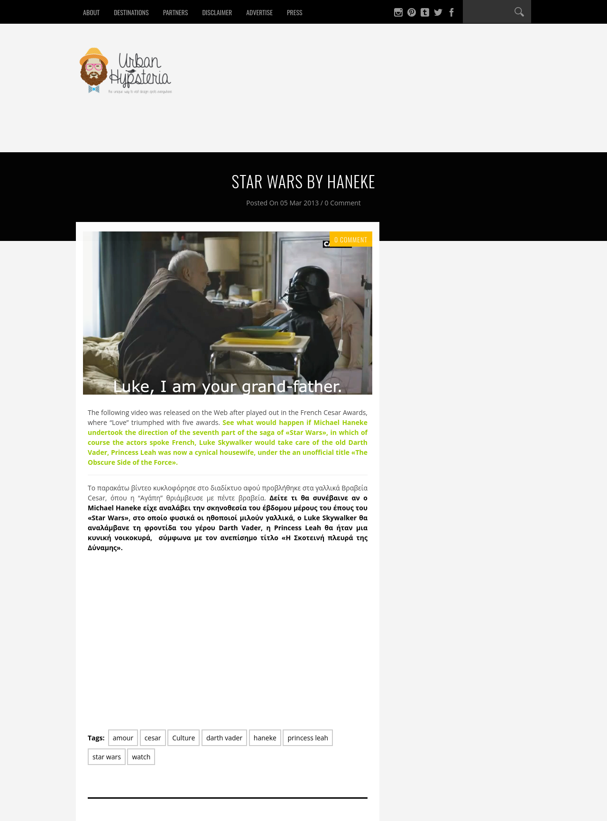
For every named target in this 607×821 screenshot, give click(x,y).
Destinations (131, 12)
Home (97, 134)
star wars (106, 756)
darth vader (224, 737)
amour (123, 737)
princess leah (307, 737)
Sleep (203, 134)
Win (326, 134)
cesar (153, 737)
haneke (265, 737)
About (91, 12)
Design (243, 134)
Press (295, 12)
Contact (366, 134)
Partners (175, 12)
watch (141, 756)
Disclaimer (217, 12)
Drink (165, 134)
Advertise (259, 12)
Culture (288, 134)
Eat (130, 134)
